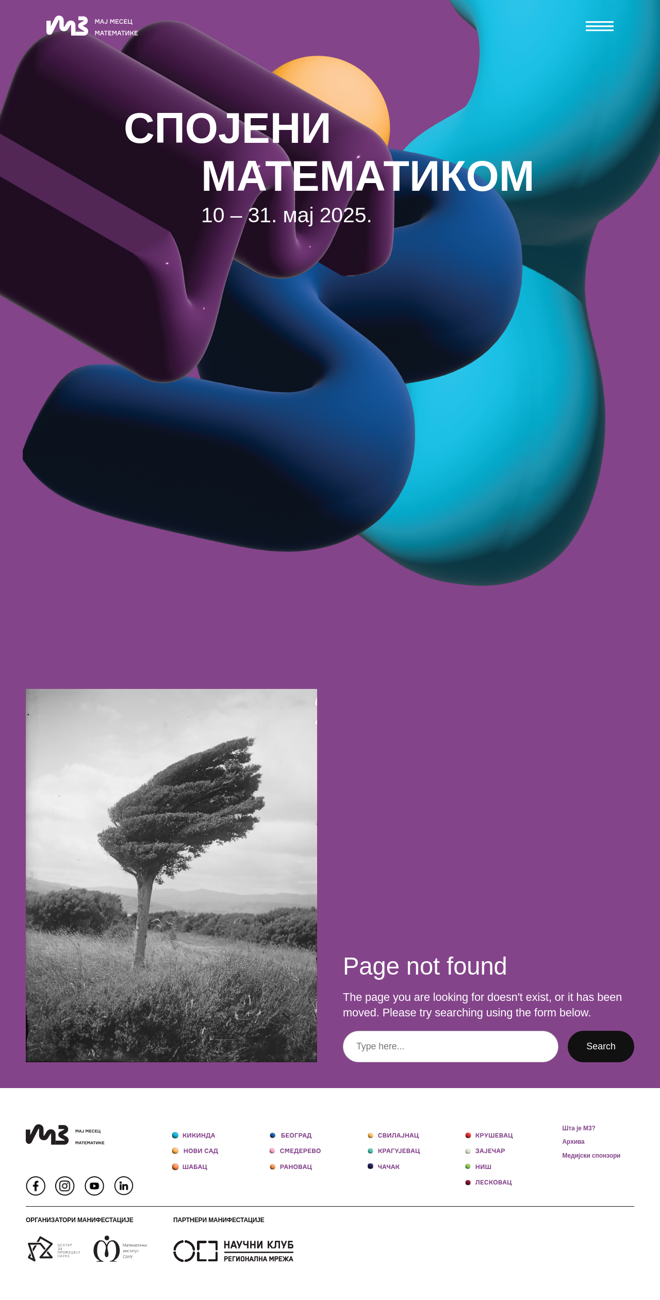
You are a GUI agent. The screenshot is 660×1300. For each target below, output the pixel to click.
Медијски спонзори (592, 1155)
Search (601, 1046)
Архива (574, 1141)
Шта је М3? (579, 1128)
